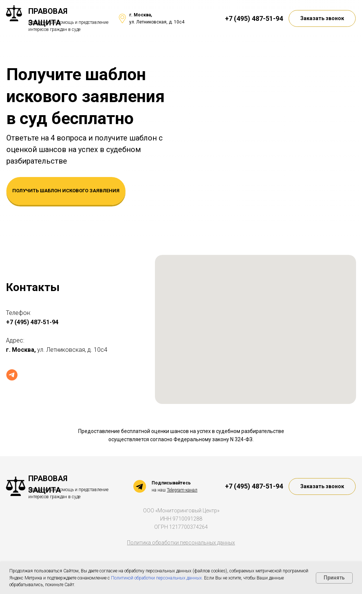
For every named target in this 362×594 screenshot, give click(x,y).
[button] (322, 18)
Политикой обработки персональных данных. (157, 578)
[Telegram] (12, 374)
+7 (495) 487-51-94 (254, 18)
